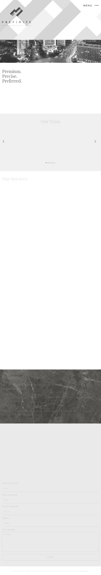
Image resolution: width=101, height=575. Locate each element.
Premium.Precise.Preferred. (12, 76)
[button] (96, 142)
